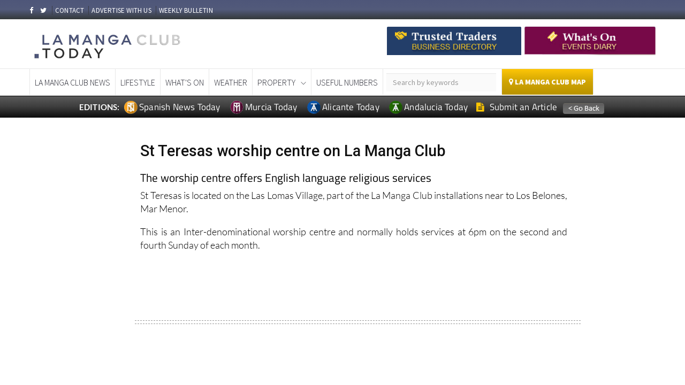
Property (276, 82)
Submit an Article (516, 107)
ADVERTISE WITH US (121, 10)
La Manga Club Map (547, 82)
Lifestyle (137, 82)
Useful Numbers (347, 82)
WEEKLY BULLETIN (186, 10)
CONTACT (69, 10)
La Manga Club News (72, 82)
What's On (184, 82)
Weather (230, 82)
